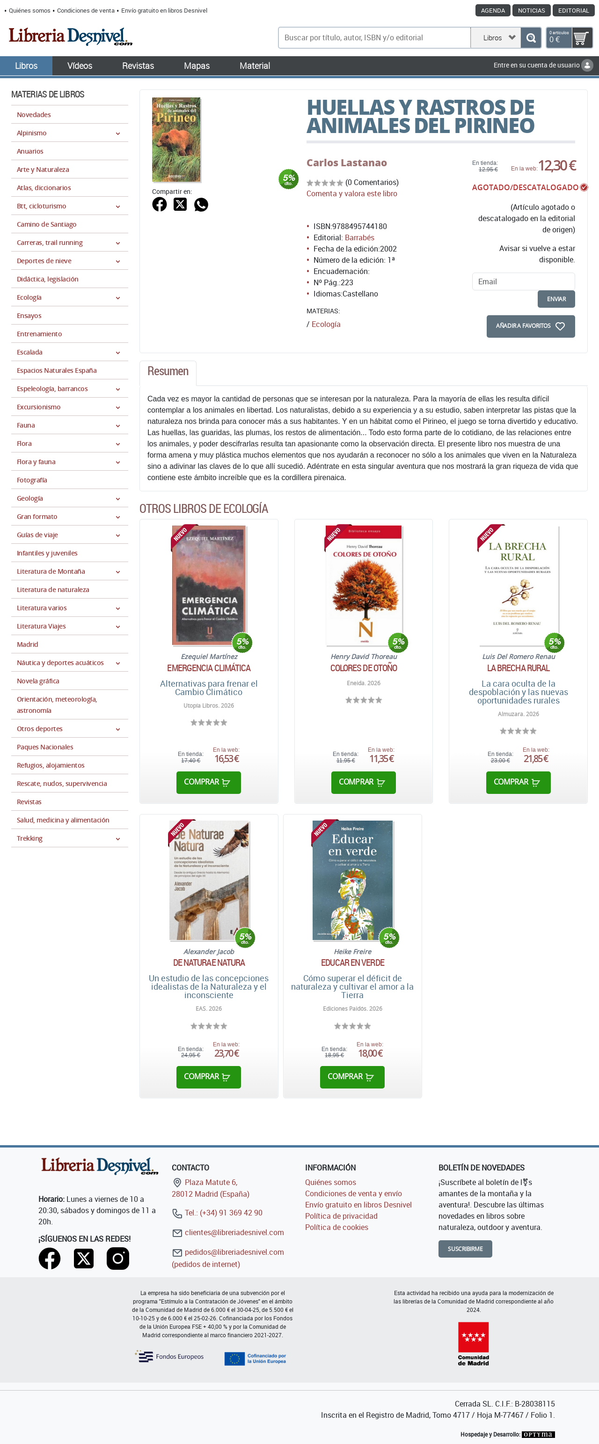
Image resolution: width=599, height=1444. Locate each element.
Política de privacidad (341, 1216)
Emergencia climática (208, 668)
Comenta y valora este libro (352, 193)
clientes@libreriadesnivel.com (228, 1232)
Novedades (34, 114)
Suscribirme (465, 1249)
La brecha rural (518, 668)
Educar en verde (352, 962)
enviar (556, 299)
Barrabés (359, 237)
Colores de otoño (363, 668)
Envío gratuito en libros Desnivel (164, 10)
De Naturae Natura (209, 962)
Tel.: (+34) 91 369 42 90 (217, 1212)
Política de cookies (336, 1227)
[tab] (168, 373)
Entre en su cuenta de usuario (543, 64)
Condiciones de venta (86, 10)
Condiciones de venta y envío (353, 1193)
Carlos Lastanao (347, 163)
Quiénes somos (30, 10)
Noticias (531, 10)
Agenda (493, 10)
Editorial (573, 10)
